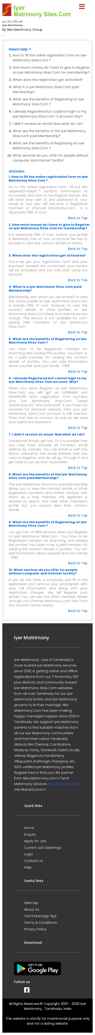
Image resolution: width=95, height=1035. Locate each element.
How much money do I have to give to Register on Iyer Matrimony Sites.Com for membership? (51, 70)
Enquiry (30, 834)
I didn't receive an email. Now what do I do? (48, 123)
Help (27, 867)
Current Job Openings (42, 847)
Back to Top (77, 218)
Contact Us (33, 860)
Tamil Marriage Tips (40, 916)
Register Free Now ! (64, 784)
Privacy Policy (35, 929)
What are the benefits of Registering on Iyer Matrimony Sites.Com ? (48, 102)
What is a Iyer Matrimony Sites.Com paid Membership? (46, 89)
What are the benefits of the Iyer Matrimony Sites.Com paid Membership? (49, 133)
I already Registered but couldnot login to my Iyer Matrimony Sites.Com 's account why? (50, 114)
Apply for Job (35, 841)
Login (28, 854)
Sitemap (31, 903)
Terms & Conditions (40, 922)
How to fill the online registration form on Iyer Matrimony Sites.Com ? (50, 58)
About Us (31, 909)
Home (29, 828)
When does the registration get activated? (48, 79)
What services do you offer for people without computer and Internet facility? (50, 158)
